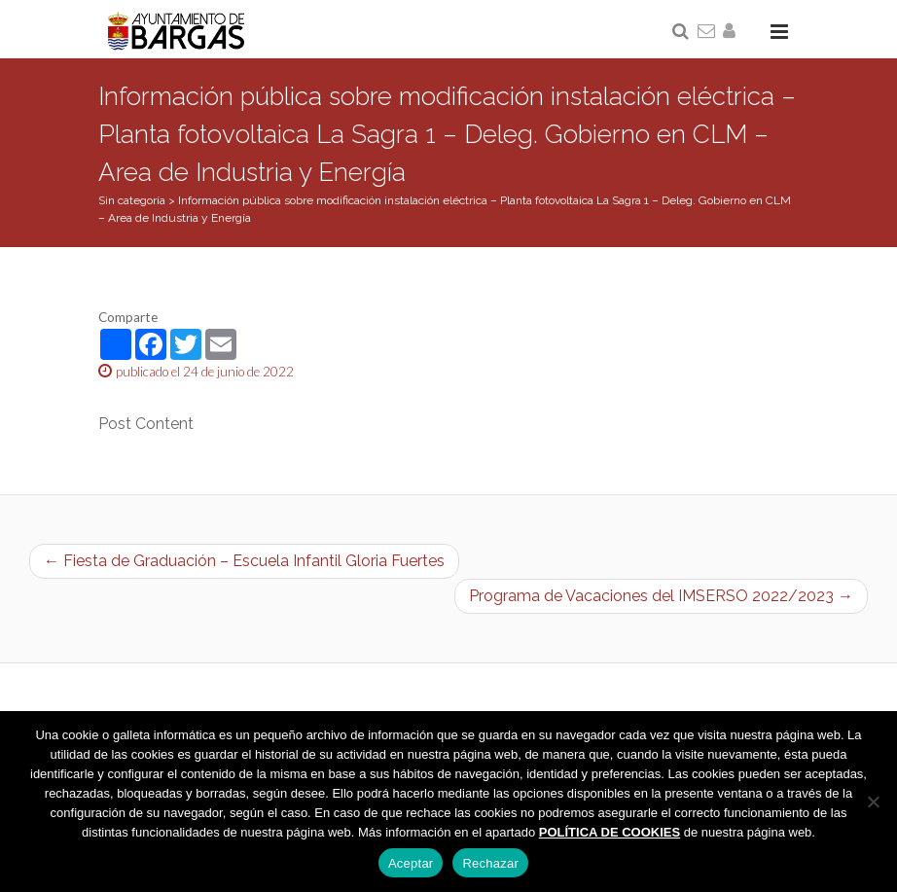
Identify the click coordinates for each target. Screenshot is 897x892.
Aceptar (411, 863)
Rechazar (490, 863)
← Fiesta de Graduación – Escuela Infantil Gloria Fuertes (244, 561)
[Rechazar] (872, 801)
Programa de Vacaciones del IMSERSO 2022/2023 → (661, 596)
